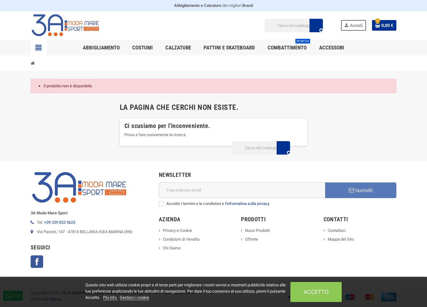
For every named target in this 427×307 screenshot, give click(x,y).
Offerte (251, 239)
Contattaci (337, 230)
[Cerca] (294, 25)
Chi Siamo (172, 248)
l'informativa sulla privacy (247, 203)
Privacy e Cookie (177, 230)
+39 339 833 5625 (59, 222)
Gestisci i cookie (134, 297)
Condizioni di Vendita (181, 239)
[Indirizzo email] (242, 190)
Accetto (316, 292)
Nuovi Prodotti (257, 230)
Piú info (110, 297)
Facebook (37, 261)
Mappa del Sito (341, 239)
